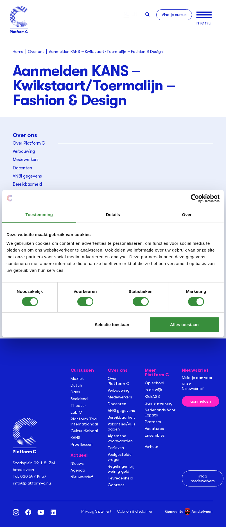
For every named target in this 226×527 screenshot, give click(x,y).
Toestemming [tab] (39, 214)
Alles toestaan (184, 324)
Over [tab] (187, 214)
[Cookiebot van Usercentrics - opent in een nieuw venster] (195, 198)
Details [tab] (113, 214)
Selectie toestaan (112, 324)
